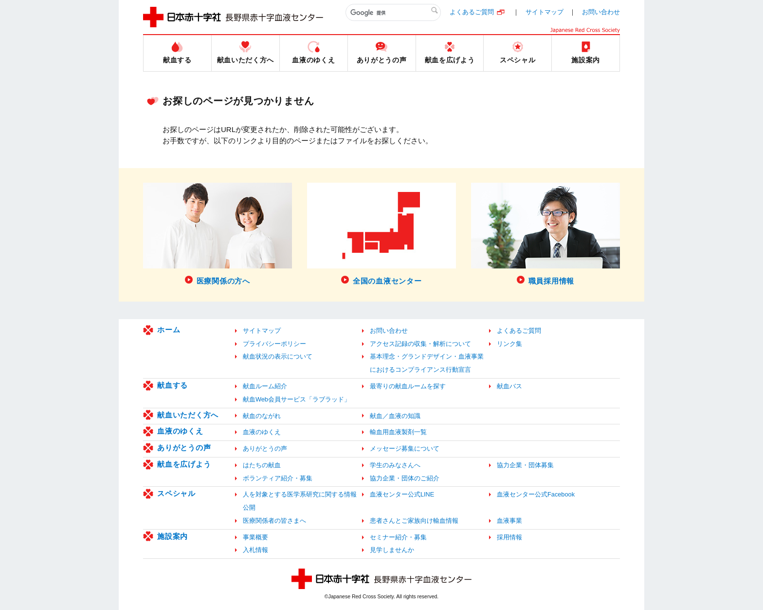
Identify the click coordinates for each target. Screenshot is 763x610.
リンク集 (509, 343)
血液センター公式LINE (402, 494)
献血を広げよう (184, 464)
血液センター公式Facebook (536, 494)
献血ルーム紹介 (265, 386)
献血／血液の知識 (395, 415)
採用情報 (509, 537)
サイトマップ (544, 12)
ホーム (168, 329)
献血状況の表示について (277, 356)
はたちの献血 (262, 465)
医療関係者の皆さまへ (274, 520)
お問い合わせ (601, 12)
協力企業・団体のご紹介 (404, 478)
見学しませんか (392, 549)
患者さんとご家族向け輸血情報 (414, 520)
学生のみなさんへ (395, 465)
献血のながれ (262, 415)
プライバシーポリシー (274, 343)
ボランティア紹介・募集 (277, 478)
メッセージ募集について (404, 448)
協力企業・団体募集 (525, 465)
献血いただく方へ (187, 415)
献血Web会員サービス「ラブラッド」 (296, 399)
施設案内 (172, 536)
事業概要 (255, 537)
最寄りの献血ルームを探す (408, 386)
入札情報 (255, 549)
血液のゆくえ (180, 431)
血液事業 (509, 520)
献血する (172, 385)
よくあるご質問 (472, 12)
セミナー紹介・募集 (398, 537)
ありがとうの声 (184, 447)
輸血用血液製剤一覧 (398, 432)
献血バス (509, 386)
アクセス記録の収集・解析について (420, 343)
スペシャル (176, 493)
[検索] (393, 12)
